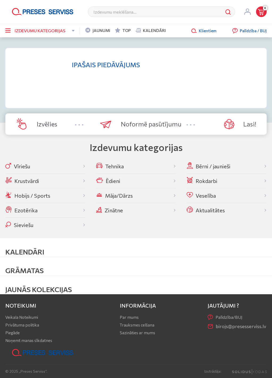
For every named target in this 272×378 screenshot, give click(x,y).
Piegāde (12, 332)
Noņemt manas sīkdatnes (28, 340)
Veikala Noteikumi (21, 317)
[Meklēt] (155, 11)
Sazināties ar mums (137, 332)
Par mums (129, 317)
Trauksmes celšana (137, 325)
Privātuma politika (22, 325)
